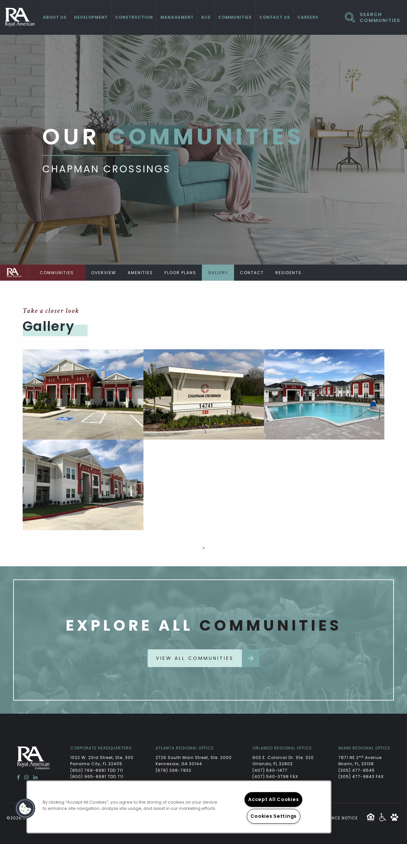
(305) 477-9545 (356, 770)
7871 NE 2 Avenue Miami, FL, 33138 (360, 761)
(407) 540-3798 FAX (275, 776)
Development (91, 17)
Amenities (140, 272)
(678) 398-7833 (173, 770)
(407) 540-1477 (270, 770)
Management (177, 17)
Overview (103, 272)
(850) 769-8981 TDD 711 (96, 770)
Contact (252, 272)
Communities (235, 17)
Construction (134, 17)
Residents (288, 272)
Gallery (218, 272)
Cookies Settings (273, 816)
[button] (25, 808)
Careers (307, 17)
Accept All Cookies (273, 799)
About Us (55, 17)
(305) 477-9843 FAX (361, 776)
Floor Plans (180, 272)
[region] (179, 806)
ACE (206, 17)
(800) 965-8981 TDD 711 (96, 776)
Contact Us (274, 17)
